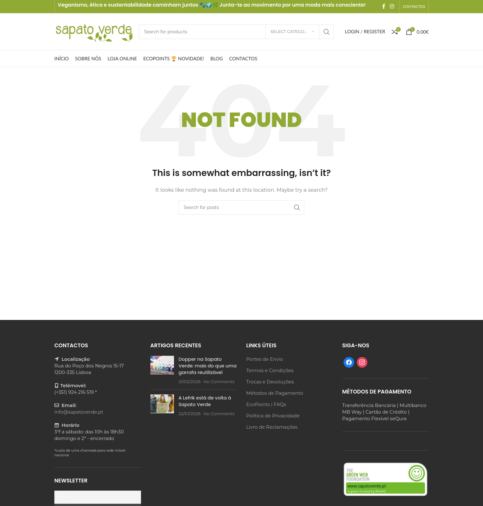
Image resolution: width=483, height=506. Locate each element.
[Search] (236, 32)
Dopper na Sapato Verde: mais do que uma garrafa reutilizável (208, 366)
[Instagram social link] (392, 6)
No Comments (219, 381)
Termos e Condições (269, 370)
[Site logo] (93, 31)
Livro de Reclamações (271, 427)
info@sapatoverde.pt (78, 412)
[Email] (97, 497)
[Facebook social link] (384, 6)
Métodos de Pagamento (274, 393)
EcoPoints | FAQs (266, 404)
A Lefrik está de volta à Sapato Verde (205, 401)
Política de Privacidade (273, 416)
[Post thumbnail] (162, 370)
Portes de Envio (264, 359)
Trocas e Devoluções (270, 382)
